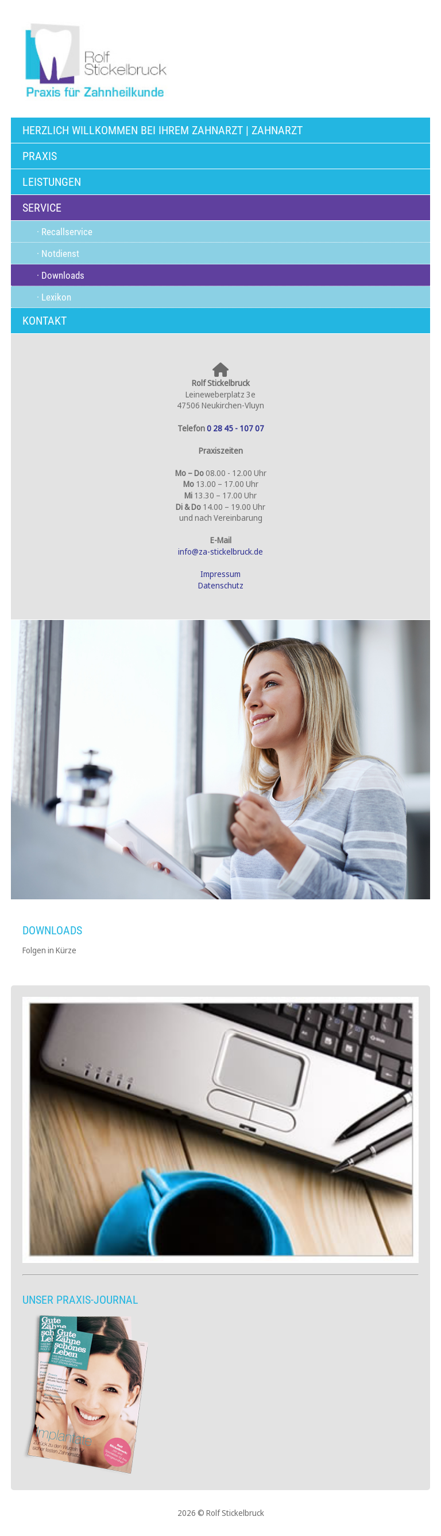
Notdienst (60, 253)
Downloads (62, 275)
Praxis (39, 156)
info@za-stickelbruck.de (220, 551)
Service (41, 208)
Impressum (220, 573)
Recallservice (66, 231)
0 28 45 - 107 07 (235, 428)
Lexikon (56, 297)
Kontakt (44, 321)
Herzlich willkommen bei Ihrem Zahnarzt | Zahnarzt (162, 130)
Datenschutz (220, 585)
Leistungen (51, 182)
